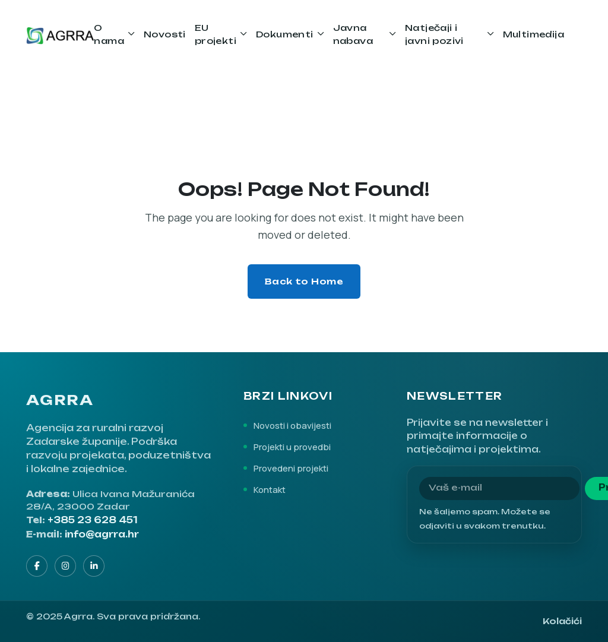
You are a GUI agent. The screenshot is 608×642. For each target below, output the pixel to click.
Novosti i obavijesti (292, 425)
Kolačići (562, 621)
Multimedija (533, 34)
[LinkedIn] (93, 566)
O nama (109, 34)
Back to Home (304, 281)
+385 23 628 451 (93, 520)
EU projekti (215, 34)
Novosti (165, 34)
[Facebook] (37, 566)
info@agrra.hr (102, 534)
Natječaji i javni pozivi (434, 34)
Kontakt (270, 489)
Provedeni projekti (291, 468)
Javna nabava (353, 34)
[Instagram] (65, 566)
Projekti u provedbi (292, 447)
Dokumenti (285, 34)
